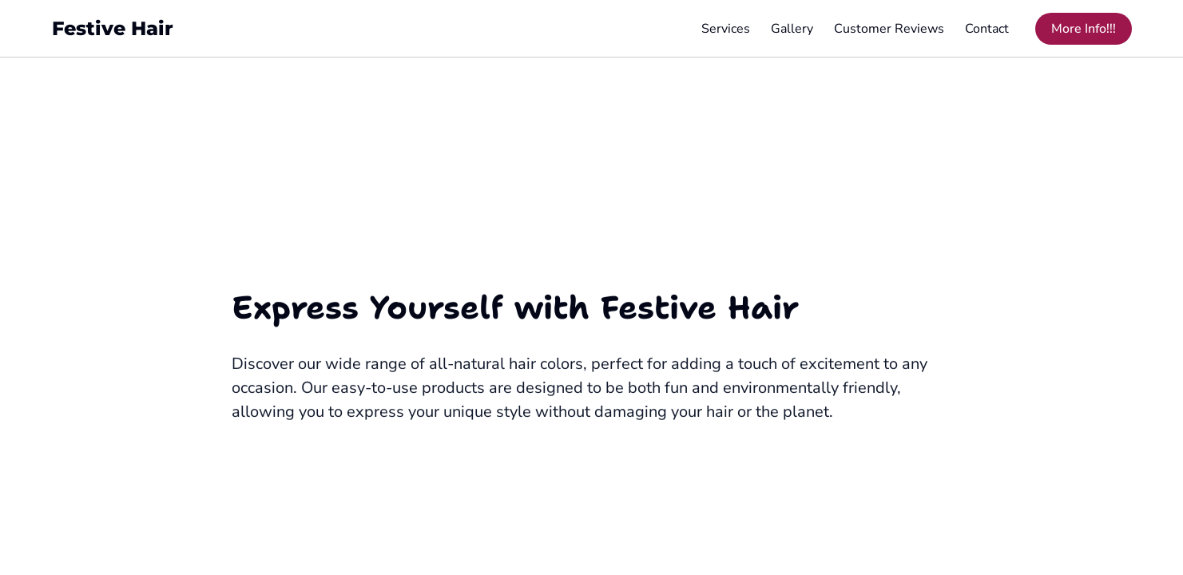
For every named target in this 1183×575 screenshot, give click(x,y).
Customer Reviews (889, 29)
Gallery (792, 29)
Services (725, 29)
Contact (987, 29)
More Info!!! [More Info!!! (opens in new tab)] (1083, 29)
